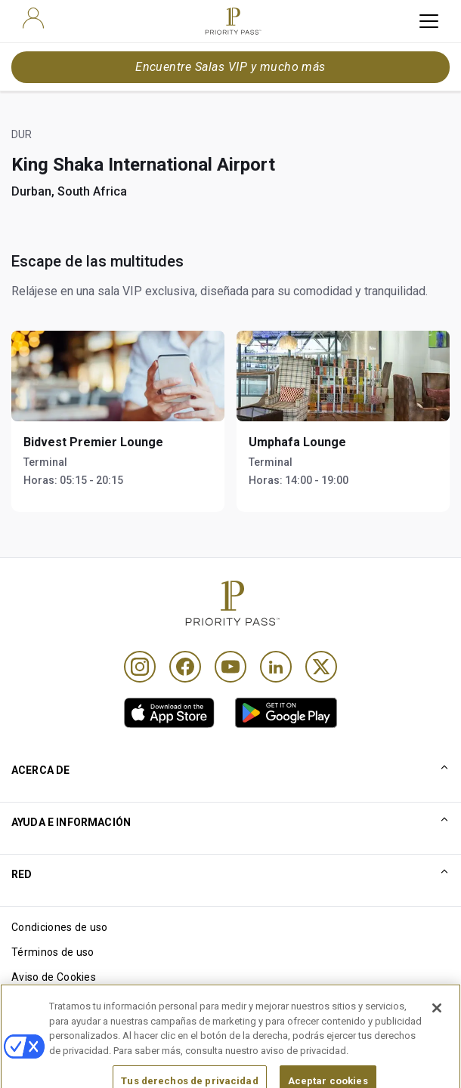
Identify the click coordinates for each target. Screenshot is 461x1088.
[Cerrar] (436, 1033)
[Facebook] (185, 667)
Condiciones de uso (59, 927)
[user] (33, 18)
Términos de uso (52, 952)
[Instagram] (140, 667)
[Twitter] (321, 667)
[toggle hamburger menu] (428, 21)
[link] (169, 713)
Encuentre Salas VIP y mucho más (230, 67)
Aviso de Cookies (53, 977)
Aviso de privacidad (59, 1002)
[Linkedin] (276, 667)
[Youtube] (230, 667)
